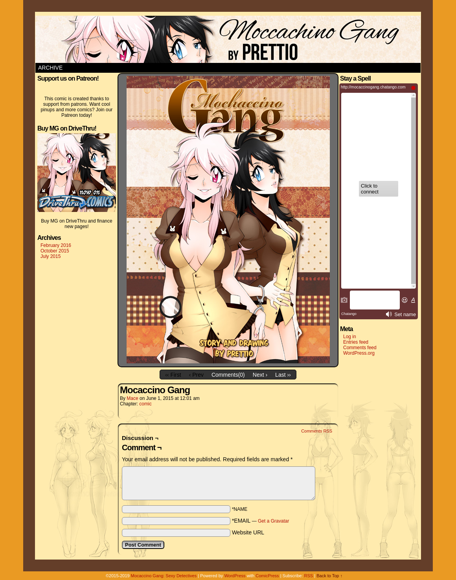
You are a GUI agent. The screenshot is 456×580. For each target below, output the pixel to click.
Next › (260, 375)
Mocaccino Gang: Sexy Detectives (164, 575)
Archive (50, 67)
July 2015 (50, 256)
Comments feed (360, 347)
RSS (308, 575)
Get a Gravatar (273, 521)
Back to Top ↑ (329, 575)
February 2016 (55, 245)
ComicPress (267, 575)
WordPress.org (359, 353)
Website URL (248, 532)
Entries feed (355, 342)
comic (145, 404)
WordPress (234, 575)
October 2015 (54, 251)
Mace (132, 398)
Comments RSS (316, 431)
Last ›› (283, 375)
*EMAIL (260, 520)
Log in (349, 336)
